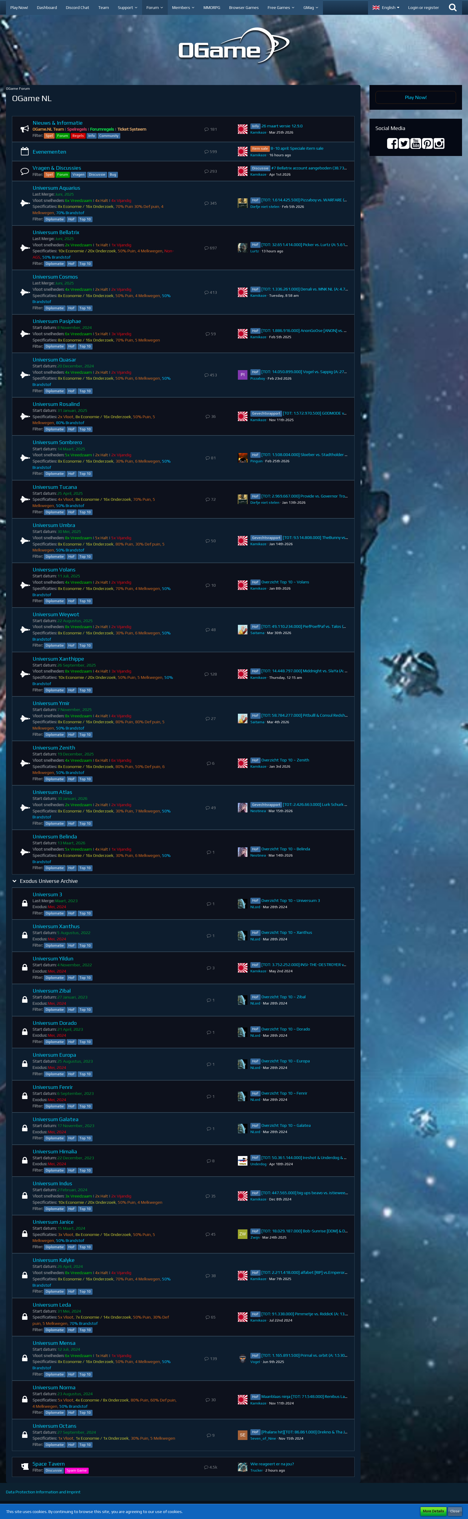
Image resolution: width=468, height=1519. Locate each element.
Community (108, 136)
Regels (78, 136)
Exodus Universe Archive (49, 881)
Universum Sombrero (57, 442)
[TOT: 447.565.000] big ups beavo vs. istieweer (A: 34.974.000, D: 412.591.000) (333, 1192)
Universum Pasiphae (57, 321)
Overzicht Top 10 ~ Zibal (283, 996)
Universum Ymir (51, 703)
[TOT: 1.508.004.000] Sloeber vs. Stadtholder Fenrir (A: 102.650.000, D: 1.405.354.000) (340, 454)
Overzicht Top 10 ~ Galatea (286, 1125)
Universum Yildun (53, 958)
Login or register (423, 7)
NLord (255, 907)
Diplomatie (55, 219)
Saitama (257, 633)
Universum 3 (47, 894)
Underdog (258, 1164)
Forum (62, 136)
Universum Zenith (54, 747)
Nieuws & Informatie (58, 123)
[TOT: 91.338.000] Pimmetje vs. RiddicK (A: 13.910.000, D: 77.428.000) (325, 1313)
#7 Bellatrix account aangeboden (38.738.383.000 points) (324, 168)
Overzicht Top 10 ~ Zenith (285, 760)
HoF (71, 219)
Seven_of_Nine (263, 1438)
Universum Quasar (54, 359)
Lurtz (254, 251)
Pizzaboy (257, 378)
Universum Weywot (56, 614)
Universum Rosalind (56, 404)
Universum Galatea (55, 1119)
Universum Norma (54, 1387)
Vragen (78, 174)
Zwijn (255, 1237)
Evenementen (49, 152)
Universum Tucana (55, 487)
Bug (113, 174)
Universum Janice (53, 1222)
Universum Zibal (52, 991)
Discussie (97, 174)
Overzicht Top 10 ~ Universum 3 (290, 900)
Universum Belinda (55, 836)
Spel (49, 136)
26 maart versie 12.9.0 (282, 125)
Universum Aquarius (56, 188)
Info (91, 136)
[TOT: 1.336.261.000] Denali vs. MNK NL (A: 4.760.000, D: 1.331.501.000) (327, 289)
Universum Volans (54, 569)
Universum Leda (52, 1305)
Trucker (256, 1470)
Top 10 (85, 219)
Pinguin (256, 461)
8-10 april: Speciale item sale (297, 148)
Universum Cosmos (55, 276)
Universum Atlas (52, 792)
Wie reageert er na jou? (272, 1463)
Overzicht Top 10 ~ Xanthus (286, 932)
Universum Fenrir (53, 1087)
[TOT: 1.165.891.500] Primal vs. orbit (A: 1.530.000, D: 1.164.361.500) (324, 1355)
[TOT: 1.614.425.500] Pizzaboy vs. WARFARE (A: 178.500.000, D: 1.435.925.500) (334, 199)
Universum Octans (54, 1426)
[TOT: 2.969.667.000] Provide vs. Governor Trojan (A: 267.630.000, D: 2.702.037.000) (338, 496)
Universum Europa (54, 1055)
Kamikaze (258, 132)
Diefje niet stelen (264, 207)
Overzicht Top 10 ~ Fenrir (284, 1093)
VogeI (255, 1362)
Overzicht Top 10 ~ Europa (285, 1060)
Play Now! (416, 97)
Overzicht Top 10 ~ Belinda (285, 848)
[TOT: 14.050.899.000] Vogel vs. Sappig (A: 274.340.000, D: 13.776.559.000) (330, 371)
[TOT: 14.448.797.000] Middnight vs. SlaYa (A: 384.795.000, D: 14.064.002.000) (333, 670)
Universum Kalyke (54, 1260)
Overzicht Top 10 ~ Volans (285, 582)
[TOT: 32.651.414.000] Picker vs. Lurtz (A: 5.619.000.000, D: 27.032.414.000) (331, 244)
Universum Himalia (55, 1151)
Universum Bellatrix (56, 232)
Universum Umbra (54, 525)
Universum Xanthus (56, 926)
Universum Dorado (55, 1023)
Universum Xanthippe (58, 659)
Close (455, 1511)
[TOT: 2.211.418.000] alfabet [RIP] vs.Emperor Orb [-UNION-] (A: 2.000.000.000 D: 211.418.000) (348, 1272)
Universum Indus (52, 1183)
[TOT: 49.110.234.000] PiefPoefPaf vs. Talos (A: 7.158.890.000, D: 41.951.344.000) (336, 626)
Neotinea (258, 811)
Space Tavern (49, 1464)
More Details (433, 1511)
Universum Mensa (54, 1343)
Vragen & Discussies (57, 168)
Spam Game (77, 1470)
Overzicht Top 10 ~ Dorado (285, 1029)
